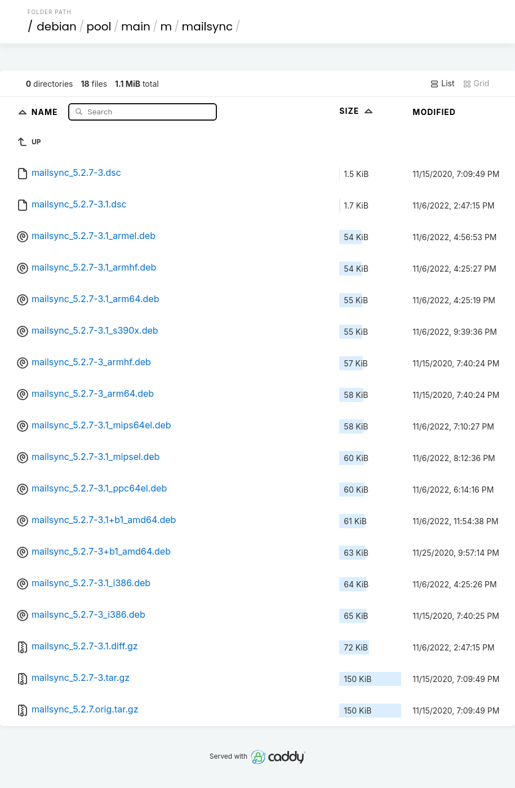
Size (357, 111)
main (135, 26)
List (442, 83)
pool (98, 26)
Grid (476, 83)
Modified (434, 112)
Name (46, 111)
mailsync (207, 26)
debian (57, 26)
